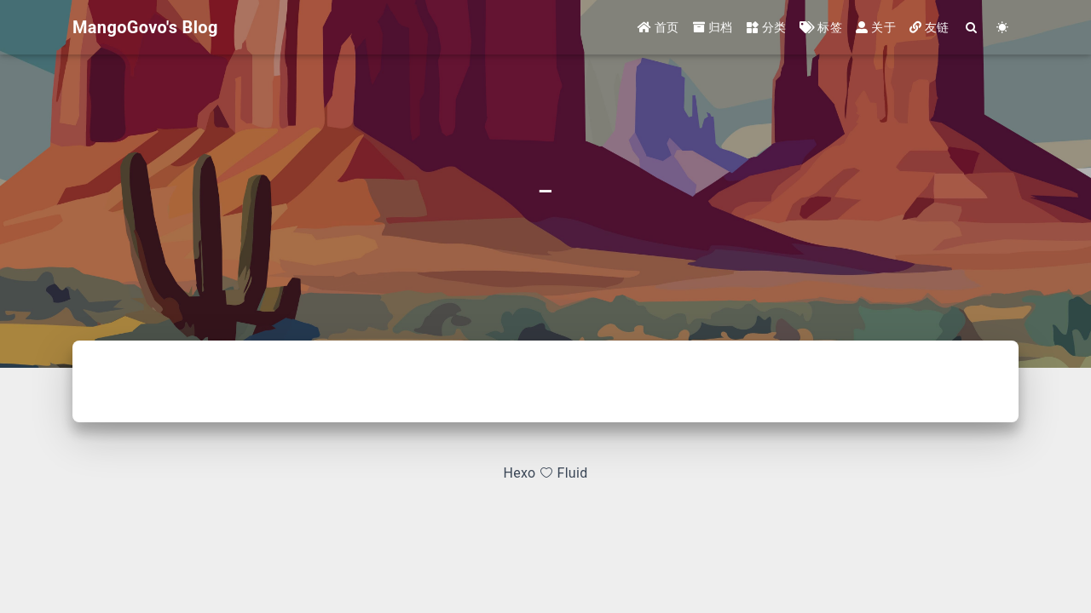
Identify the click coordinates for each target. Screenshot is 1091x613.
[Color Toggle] (1003, 27)
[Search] (972, 27)
